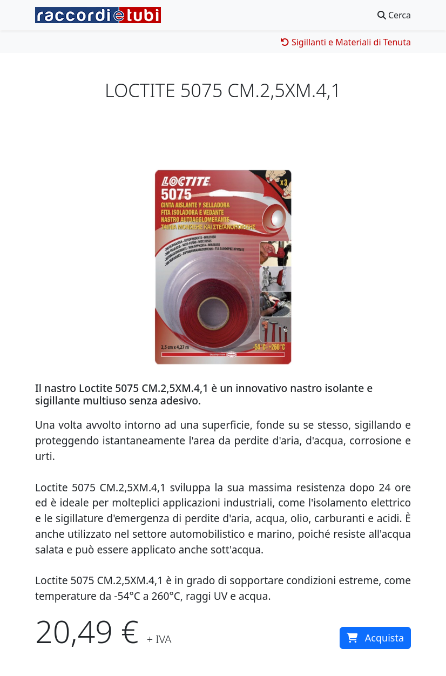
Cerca (394, 15)
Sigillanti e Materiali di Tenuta (346, 42)
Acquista (375, 637)
